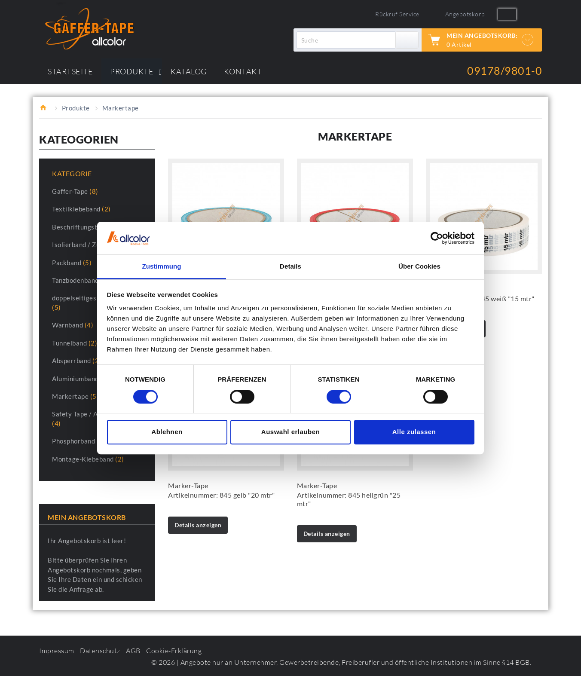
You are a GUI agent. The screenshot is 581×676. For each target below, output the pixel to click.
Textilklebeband (81, 209)
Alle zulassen (414, 431)
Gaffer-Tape (75, 191)
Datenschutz (100, 650)
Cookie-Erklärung (174, 650)
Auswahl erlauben (290, 431)
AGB (133, 650)
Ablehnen (166, 431)
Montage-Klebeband (88, 459)
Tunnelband (74, 343)
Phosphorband (78, 441)
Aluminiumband (80, 378)
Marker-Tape (188, 485)
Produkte (76, 108)
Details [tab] (290, 266)
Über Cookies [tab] (419, 266)
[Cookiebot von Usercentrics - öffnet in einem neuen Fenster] (436, 238)
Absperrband (76, 360)
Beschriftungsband (85, 227)
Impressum (56, 650)
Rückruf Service (397, 14)
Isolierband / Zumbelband (95, 244)
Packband (72, 262)
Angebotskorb (465, 14)
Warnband (72, 325)
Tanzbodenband (80, 280)
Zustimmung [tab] (161, 266)
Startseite (44, 107)
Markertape (75, 396)
